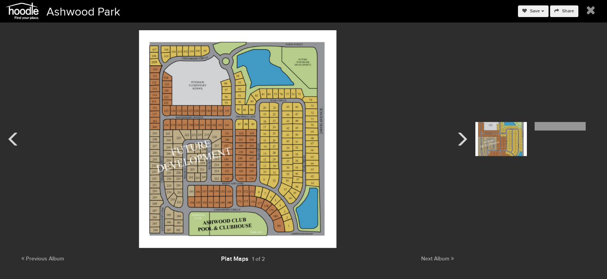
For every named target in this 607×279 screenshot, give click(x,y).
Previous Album (42, 258)
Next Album (437, 258)
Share (564, 11)
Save (533, 11)
